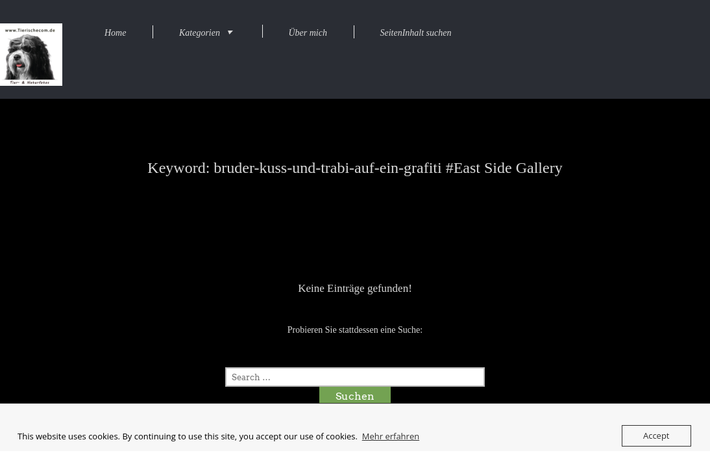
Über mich (307, 33)
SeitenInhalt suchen (415, 33)
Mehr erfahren (390, 436)
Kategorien (199, 33)
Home (115, 33)
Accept (656, 435)
